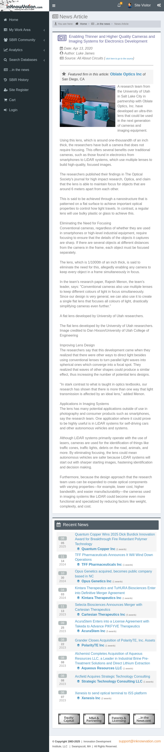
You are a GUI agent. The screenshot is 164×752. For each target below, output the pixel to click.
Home (81, 23)
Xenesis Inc (88, 698)
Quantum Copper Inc (96, 549)
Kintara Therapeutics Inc (99, 598)
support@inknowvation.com (140, 741)
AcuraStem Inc (91, 631)
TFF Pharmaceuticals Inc (99, 564)
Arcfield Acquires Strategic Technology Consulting (112, 676)
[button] (54, 5)
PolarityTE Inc (90, 645)
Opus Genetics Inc (94, 581)
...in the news (102, 23)
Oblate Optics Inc (126, 74)
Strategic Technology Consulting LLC (109, 681)
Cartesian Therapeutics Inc (101, 614)
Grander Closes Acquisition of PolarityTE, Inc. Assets (115, 640)
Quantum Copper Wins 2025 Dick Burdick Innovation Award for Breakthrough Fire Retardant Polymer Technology (115, 539)
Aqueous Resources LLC (99, 668)
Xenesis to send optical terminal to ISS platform (111, 693)
